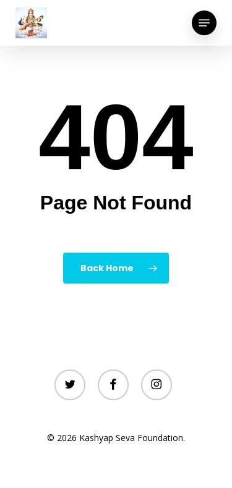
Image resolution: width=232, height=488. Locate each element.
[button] (204, 23)
